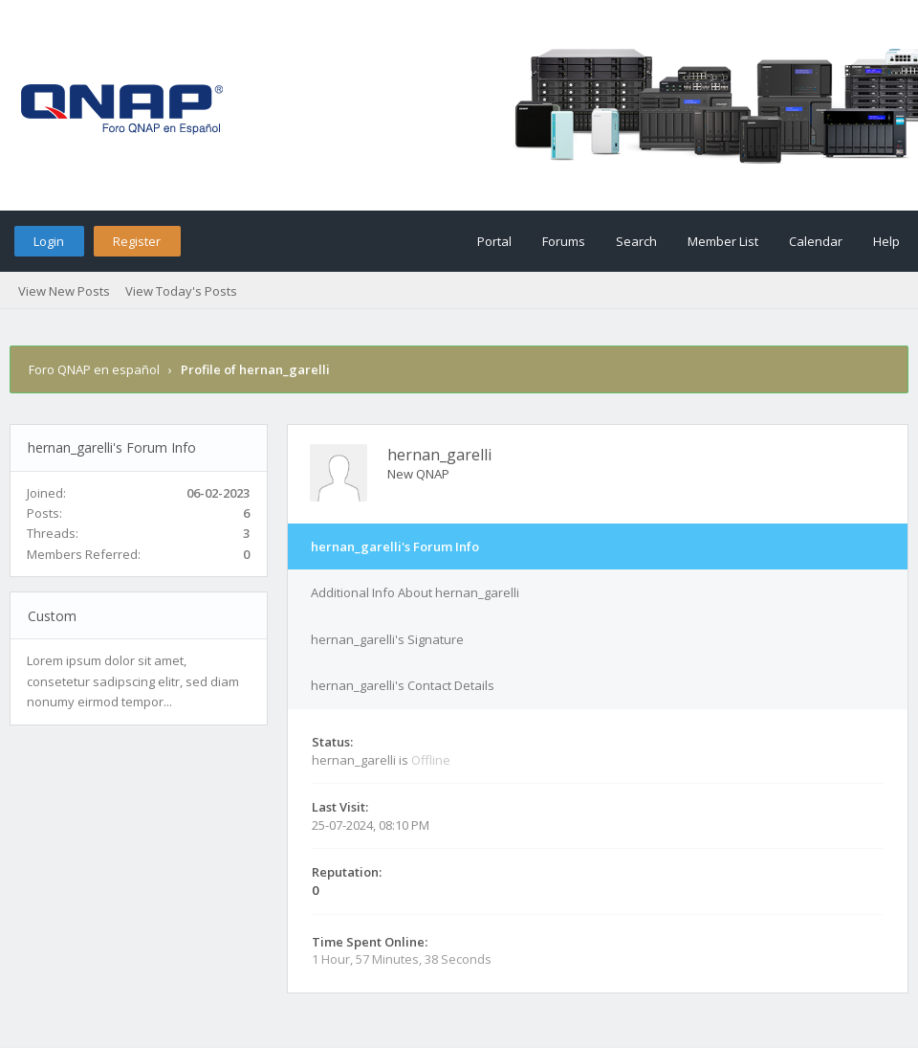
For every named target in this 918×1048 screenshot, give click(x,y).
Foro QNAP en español (94, 369)
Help (886, 241)
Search (636, 241)
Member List (723, 241)
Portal (494, 241)
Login (48, 241)
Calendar (815, 241)
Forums (563, 241)
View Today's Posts (181, 291)
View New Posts (64, 291)
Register (137, 241)
